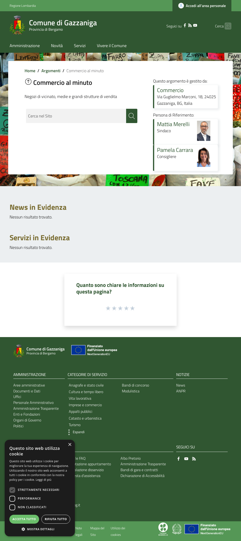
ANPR (181, 391)
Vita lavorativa (80, 398)
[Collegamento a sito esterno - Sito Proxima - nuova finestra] (163, 528)
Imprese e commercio (85, 405)
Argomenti (50, 71)
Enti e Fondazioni (26, 414)
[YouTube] (188, 25)
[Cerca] (225, 26)
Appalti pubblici (80, 411)
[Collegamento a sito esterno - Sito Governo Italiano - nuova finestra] (177, 528)
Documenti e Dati (26, 391)
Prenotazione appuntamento (88, 464)
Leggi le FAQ (76, 458)
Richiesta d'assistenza (83, 475)
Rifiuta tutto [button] (56, 519)
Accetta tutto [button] (24, 519)
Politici (18, 426)
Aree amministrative (29, 385)
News (180, 385)
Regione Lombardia (23, 5)
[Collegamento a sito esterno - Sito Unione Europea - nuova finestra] (93, 351)
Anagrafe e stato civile (86, 385)
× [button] (69, 445)
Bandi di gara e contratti (139, 470)
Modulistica (130, 391)
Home (30, 71)
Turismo (74, 425)
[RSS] (182, 25)
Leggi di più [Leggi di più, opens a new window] (43, 480)
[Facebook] (177, 25)
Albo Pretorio (130, 458)
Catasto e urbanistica (85, 418)
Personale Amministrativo (33, 402)
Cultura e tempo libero (86, 391)
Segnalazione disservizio (85, 470)
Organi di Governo (27, 420)
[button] (74, 432)
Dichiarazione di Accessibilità (142, 475)
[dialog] (40, 488)
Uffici (17, 396)
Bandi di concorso (135, 385)
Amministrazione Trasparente (36, 408)
